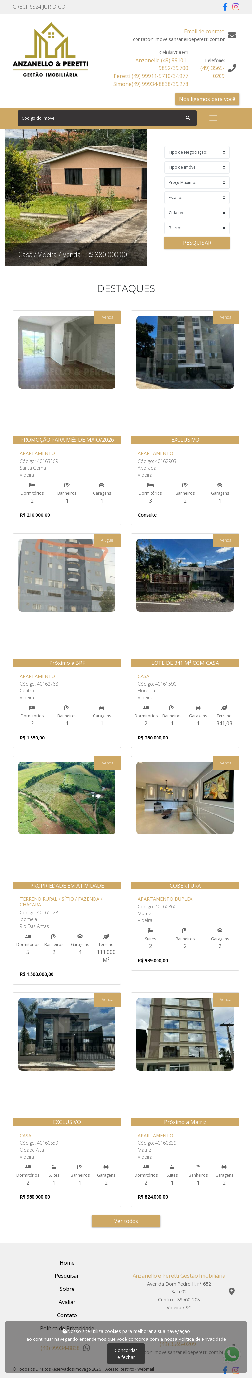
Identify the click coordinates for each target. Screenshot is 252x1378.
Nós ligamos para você (207, 99)
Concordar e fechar (126, 1353)
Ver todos (126, 1221)
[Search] (107, 118)
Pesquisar (197, 242)
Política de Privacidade (202, 1339)
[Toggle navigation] (213, 118)
